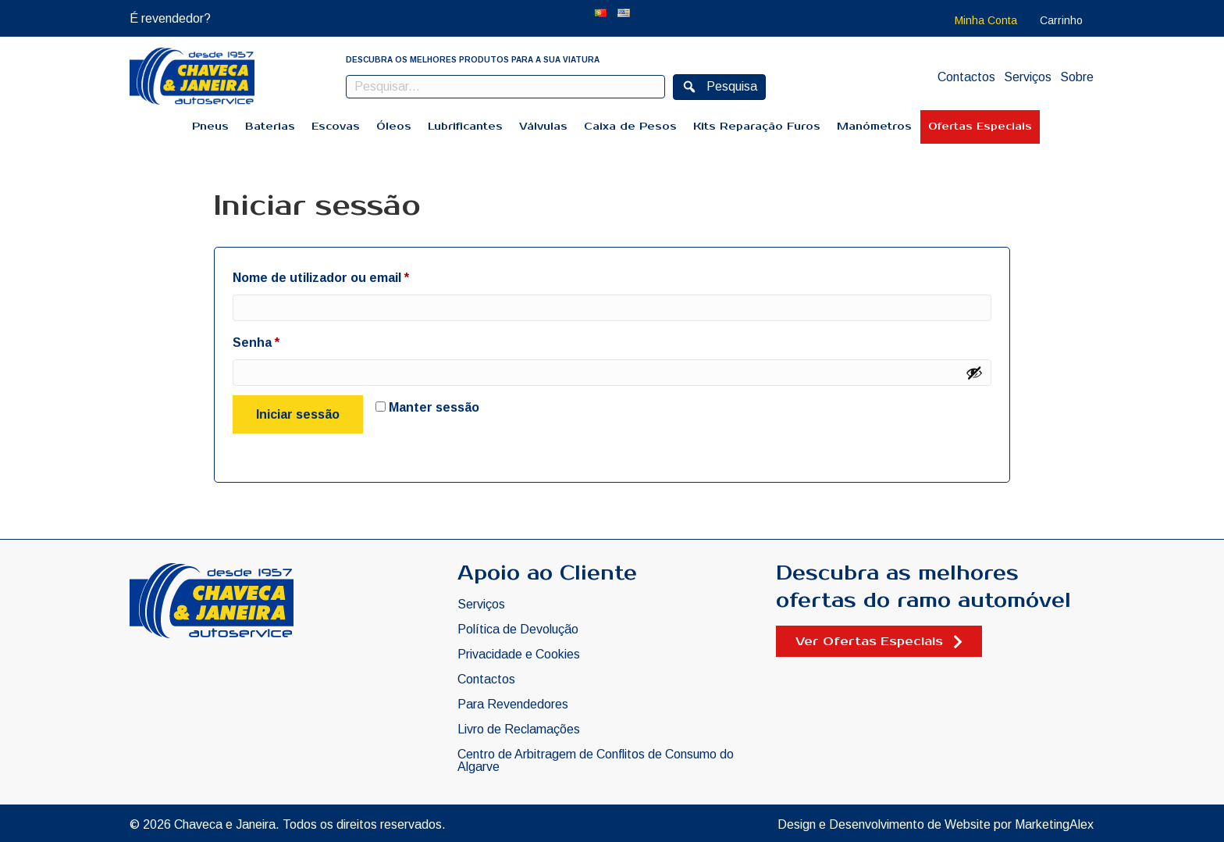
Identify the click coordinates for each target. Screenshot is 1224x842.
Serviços (1027, 77)
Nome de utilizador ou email (356, 275)
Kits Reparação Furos (756, 126)
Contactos (966, 77)
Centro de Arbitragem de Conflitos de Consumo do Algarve (595, 760)
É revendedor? (170, 18)
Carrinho (1061, 20)
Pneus (210, 126)
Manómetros (874, 126)
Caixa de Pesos (630, 126)
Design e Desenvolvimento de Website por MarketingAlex (935, 824)
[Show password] (974, 372)
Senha (291, 339)
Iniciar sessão (298, 414)
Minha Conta (986, 20)
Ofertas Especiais (980, 126)
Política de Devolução (517, 629)
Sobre (1077, 77)
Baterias (270, 126)
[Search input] (505, 86)
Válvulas (543, 126)
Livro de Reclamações (518, 729)
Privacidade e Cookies (518, 654)
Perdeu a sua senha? (266, 451)
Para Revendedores (512, 704)
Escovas (335, 126)
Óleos (393, 126)
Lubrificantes (465, 126)
